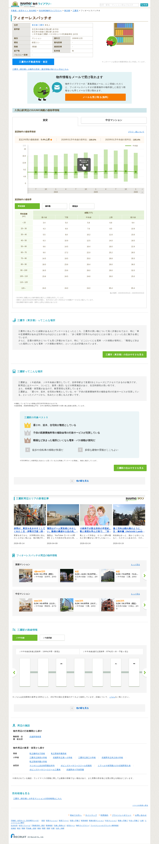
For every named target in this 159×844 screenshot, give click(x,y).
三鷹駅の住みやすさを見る (130, 468)
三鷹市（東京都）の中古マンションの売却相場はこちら (37, 798)
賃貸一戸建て (75, 820)
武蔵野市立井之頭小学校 (112, 757)
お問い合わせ (141, 815)
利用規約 (104, 815)
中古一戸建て (134, 820)
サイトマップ (91, 815)
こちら (112, 697)
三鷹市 (75, 11)
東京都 (67, 11)
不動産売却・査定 (38, 825)
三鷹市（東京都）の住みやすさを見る (125, 354)
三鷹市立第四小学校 (38, 757)
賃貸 (43, 820)
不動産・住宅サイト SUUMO (23, 11)
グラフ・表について (136, 132)
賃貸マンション (52, 820)
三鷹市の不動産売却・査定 (33, 62)
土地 (141, 820)
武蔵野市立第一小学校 (62, 757)
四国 (48, 828)
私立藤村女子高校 (37, 753)
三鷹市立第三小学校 (87, 757)
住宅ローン (71, 825)
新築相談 (49, 825)
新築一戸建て (123, 820)
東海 (39, 828)
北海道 (13, 828)
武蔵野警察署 (35, 737)
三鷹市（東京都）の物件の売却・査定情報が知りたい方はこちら (40, 69)
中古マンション (111, 820)
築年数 (48, 206)
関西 (43, 828)
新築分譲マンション (96, 820)
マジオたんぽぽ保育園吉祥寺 (42, 766)
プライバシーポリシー (121, 815)
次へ (144, 672)
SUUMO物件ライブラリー (50, 11)
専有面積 (21, 206)
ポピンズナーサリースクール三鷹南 (45, 770)
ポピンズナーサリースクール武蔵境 (76, 766)
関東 (23, 828)
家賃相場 (84, 820)
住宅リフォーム (24, 825)
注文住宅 (14, 825)
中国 (52, 828)
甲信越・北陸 (31, 828)
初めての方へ (76, 815)
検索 (145, 5)
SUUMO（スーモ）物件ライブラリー (31, 4)
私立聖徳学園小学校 (38, 762)
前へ (14, 672)
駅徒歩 (75, 206)
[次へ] (144, 575)
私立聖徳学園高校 (59, 753)
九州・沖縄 (60, 828)
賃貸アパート (64, 820)
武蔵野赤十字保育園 (75, 770)
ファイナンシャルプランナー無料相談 (104, 825)
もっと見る (135, 565)
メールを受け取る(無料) (95, 97)
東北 (18, 828)
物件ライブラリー (82, 825)
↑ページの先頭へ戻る (140, 805)
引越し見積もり (59, 825)
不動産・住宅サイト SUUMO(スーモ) (25, 820)
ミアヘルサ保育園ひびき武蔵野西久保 (114, 766)
